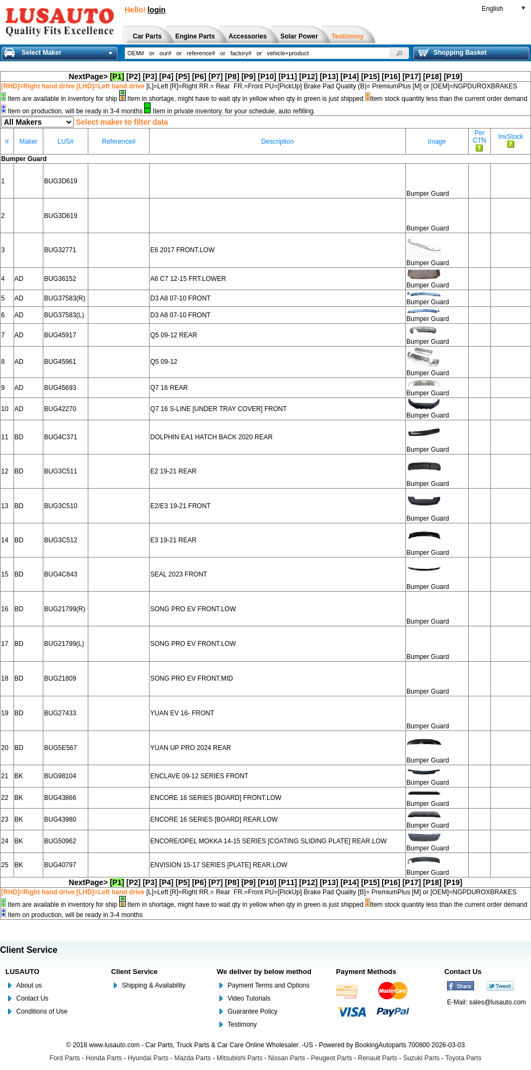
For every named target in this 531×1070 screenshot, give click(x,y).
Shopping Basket (452, 52)
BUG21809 (60, 678)
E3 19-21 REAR (173, 540)
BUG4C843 (60, 574)
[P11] (288, 76)
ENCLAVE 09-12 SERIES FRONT (199, 776)
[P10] (267, 76)
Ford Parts (65, 1058)
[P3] (150, 76)
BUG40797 (60, 865)
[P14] (349, 76)
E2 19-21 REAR (173, 471)
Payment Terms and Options (268, 985)
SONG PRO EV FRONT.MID (191, 678)
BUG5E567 (60, 748)
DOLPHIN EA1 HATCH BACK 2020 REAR (211, 437)
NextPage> (88, 76)
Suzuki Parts (421, 1058)
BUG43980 (60, 819)
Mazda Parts (192, 1058)
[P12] (308, 76)
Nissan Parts (286, 1058)
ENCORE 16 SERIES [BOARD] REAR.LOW (213, 819)
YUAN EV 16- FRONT (182, 713)
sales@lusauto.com (497, 1002)
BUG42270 (60, 409)
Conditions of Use (42, 1011)
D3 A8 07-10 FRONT (180, 298)
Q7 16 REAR (168, 388)
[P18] (432, 76)
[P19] (453, 76)
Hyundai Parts (148, 1058)
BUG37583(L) (64, 315)
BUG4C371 (60, 437)
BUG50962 (60, 841)
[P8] (232, 76)
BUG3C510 (60, 506)
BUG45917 (60, 335)
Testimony (242, 1024)
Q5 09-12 (163, 362)
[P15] (370, 76)
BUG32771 (60, 250)
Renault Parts (378, 1058)
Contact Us (32, 998)
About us (29, 985)
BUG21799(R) (64, 609)
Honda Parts (104, 1058)
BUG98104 (60, 776)
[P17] (412, 76)
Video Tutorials (249, 998)
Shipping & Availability (153, 985)
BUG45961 (60, 362)
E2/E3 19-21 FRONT (180, 506)
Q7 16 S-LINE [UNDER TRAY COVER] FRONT (218, 409)
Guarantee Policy (252, 1011)
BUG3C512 (60, 540)
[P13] (329, 76)
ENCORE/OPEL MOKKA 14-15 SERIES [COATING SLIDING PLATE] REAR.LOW (268, 841)
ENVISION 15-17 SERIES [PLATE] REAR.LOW (218, 865)
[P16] (391, 76)
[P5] (183, 76)
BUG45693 (60, 388)
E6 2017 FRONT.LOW (182, 250)
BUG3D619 (60, 181)
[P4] (166, 76)
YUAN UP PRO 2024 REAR (190, 748)
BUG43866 (60, 798)
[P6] (199, 76)
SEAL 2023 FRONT (178, 574)
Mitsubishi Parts (240, 1058)
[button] (399, 53)
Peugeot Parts (331, 1058)
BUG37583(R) (64, 298)
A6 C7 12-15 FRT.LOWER (188, 279)
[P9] (248, 76)
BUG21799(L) (64, 644)
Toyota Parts (463, 1058)
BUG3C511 (60, 471)
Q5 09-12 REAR (173, 335)
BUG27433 (60, 713)
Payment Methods (366, 972)
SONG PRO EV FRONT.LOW (193, 609)
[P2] (133, 76)
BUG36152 (60, 279)
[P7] (216, 76)
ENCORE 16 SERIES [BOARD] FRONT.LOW (215, 798)
